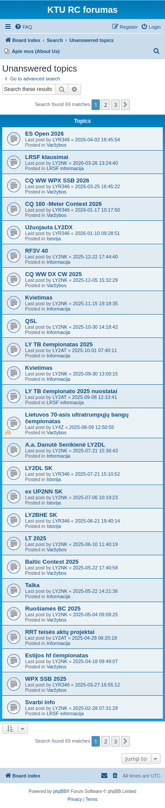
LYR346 (61, 139)
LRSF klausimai (46, 157)
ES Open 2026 (44, 133)
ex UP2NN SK (43, 491)
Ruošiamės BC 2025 (53, 608)
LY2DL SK (38, 468)
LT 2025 (35, 538)
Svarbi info (40, 702)
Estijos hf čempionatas (56, 655)
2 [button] (105, 105)
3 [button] (115, 105)
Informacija (58, 262)
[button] (125, 104)
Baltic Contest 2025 (52, 561)
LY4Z (57, 427)
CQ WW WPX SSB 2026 (57, 180)
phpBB (59, 791)
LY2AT (59, 350)
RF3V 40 (36, 250)
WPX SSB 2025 (45, 678)
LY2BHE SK (41, 515)
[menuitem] (23, 27)
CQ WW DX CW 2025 (53, 274)
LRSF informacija (65, 168)
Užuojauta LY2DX (49, 227)
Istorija (54, 238)
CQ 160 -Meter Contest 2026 (63, 204)
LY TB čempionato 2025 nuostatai (71, 391)
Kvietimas (38, 297)
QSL (31, 321)
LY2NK (59, 163)
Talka (32, 585)
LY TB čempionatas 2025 (59, 344)
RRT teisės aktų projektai (60, 632)
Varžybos (56, 145)
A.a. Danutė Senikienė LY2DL (65, 444)
